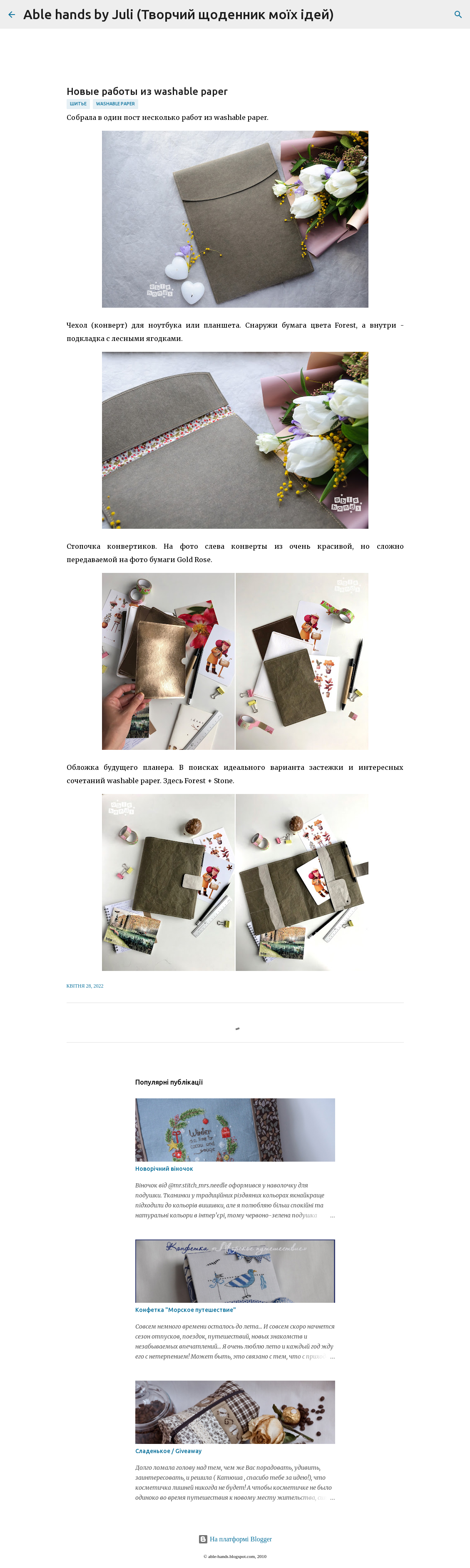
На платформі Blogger (235, 1539)
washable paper (115, 103)
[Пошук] (346, 15)
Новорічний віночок (164, 1168)
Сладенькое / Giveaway (168, 1451)
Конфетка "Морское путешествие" (185, 1310)
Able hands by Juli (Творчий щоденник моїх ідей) (178, 14)
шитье (78, 103)
